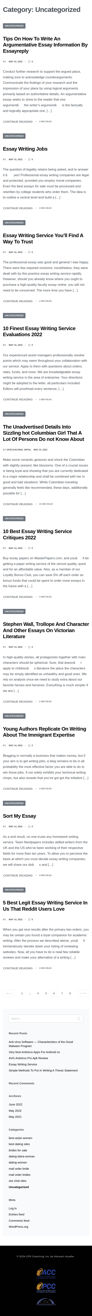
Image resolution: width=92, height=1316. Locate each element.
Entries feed (16, 1214)
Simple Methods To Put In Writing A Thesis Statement (43, 1070)
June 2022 (15, 1104)
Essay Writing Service (23, 1064)
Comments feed (19, 1220)
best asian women (20, 1138)
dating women (18, 1162)
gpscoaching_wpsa (19, 449)
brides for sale (18, 1150)
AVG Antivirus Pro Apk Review (28, 1058)
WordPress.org (18, 1226)
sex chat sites (17, 1180)
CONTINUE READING (18, 121)
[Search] (78, 1018)
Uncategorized (14, 26)
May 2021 (15, 1116)
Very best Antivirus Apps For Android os (34, 1052)
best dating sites (19, 1144)
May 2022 (15, 1110)
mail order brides (20, 1174)
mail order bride (19, 1168)
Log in (13, 1208)
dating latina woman (22, 1156)
